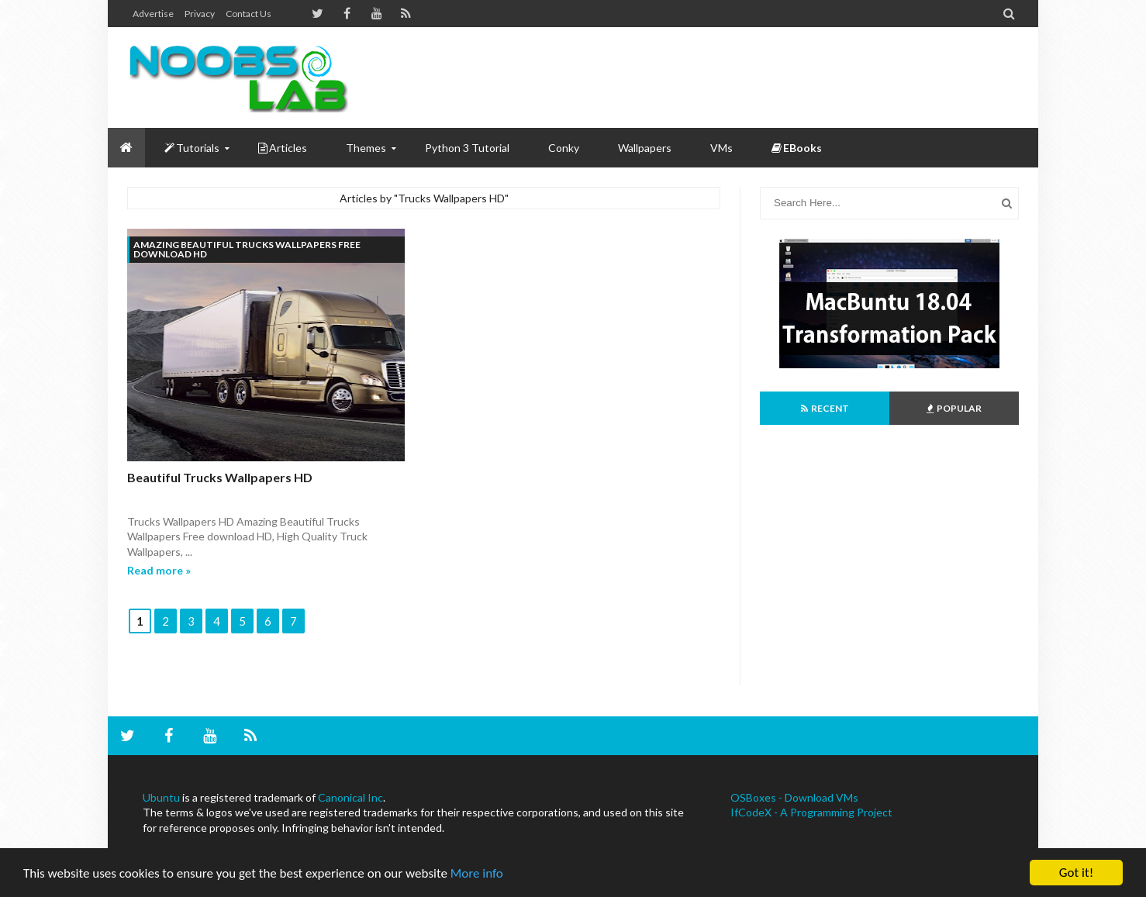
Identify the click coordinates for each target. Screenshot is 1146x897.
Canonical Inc (350, 797)
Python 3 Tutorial (467, 147)
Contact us (248, 13)
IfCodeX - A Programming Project (811, 812)
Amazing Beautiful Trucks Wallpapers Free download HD (247, 249)
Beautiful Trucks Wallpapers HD (219, 477)
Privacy (200, 13)
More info (476, 873)
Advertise (153, 13)
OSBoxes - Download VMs (794, 797)
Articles (282, 147)
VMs (721, 147)
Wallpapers (644, 147)
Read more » (159, 570)
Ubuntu (161, 797)
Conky (563, 147)
